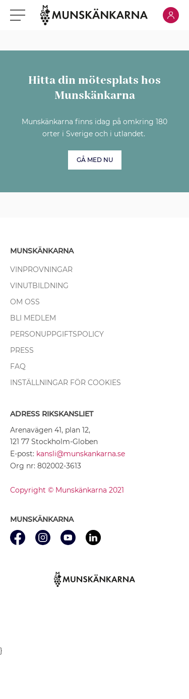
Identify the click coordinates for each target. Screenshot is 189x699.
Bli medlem (33, 317)
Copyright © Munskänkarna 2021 (67, 490)
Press (22, 350)
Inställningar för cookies (65, 382)
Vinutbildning (39, 285)
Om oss (25, 301)
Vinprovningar (41, 269)
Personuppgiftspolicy (57, 334)
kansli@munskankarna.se (80, 453)
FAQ (18, 366)
